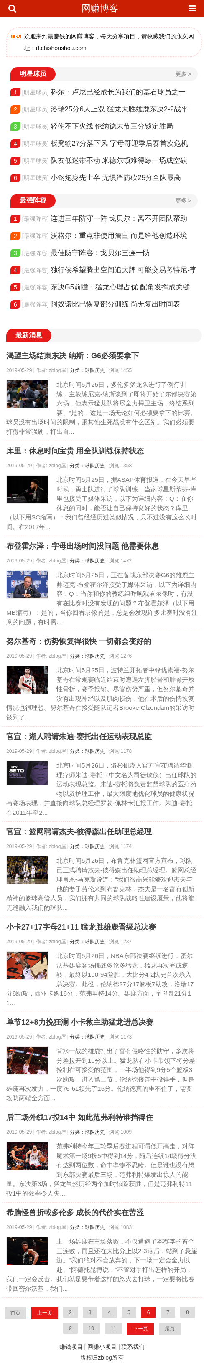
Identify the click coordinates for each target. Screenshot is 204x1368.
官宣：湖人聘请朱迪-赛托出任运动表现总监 (79, 736)
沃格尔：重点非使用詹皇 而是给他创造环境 (98, 236)
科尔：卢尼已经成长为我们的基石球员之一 (98, 92)
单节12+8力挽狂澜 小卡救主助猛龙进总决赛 (79, 1022)
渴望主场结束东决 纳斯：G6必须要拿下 (72, 356)
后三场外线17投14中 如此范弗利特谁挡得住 (79, 1117)
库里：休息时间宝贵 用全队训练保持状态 (75, 451)
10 (91, 1328)
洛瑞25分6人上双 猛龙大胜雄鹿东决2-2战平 (99, 109)
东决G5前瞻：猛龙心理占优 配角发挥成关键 (100, 287)
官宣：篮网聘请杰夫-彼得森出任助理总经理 (79, 832)
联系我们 (133, 1346)
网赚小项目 (102, 1346)
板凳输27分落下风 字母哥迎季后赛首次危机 (99, 143)
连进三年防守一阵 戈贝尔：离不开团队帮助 (98, 219)
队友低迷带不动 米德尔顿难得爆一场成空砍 (98, 161)
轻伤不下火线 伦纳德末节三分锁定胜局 (91, 126)
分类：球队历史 (87, 370)
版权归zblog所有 (101, 1357)
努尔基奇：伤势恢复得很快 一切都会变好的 (78, 641)
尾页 (170, 1329)
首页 (15, 1313)
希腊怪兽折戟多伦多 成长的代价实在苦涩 (75, 1212)
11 (113, 1328)
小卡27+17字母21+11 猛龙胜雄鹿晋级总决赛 (81, 927)
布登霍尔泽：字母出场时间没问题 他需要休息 (82, 546)
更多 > (183, 74)
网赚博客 (100, 8)
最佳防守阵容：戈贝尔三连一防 (80, 253)
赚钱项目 (71, 1346)
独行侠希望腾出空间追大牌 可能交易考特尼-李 (103, 270)
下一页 (140, 1329)
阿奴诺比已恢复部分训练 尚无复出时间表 (95, 304)
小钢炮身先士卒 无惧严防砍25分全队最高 (95, 178)
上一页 (44, 1313)
